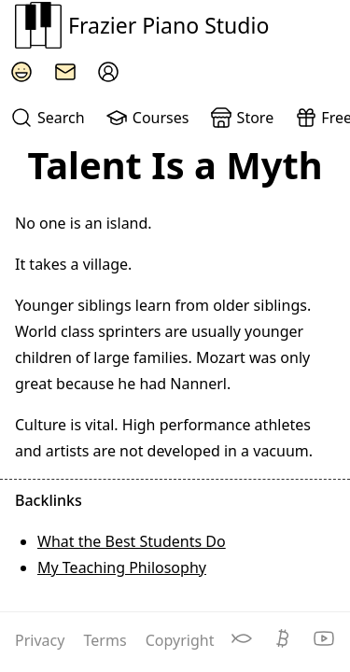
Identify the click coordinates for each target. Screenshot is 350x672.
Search (47, 117)
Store (241, 117)
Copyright (180, 640)
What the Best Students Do (131, 541)
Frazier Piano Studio (142, 25)
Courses (147, 117)
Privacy (42, 640)
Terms (107, 640)
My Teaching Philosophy (121, 567)
